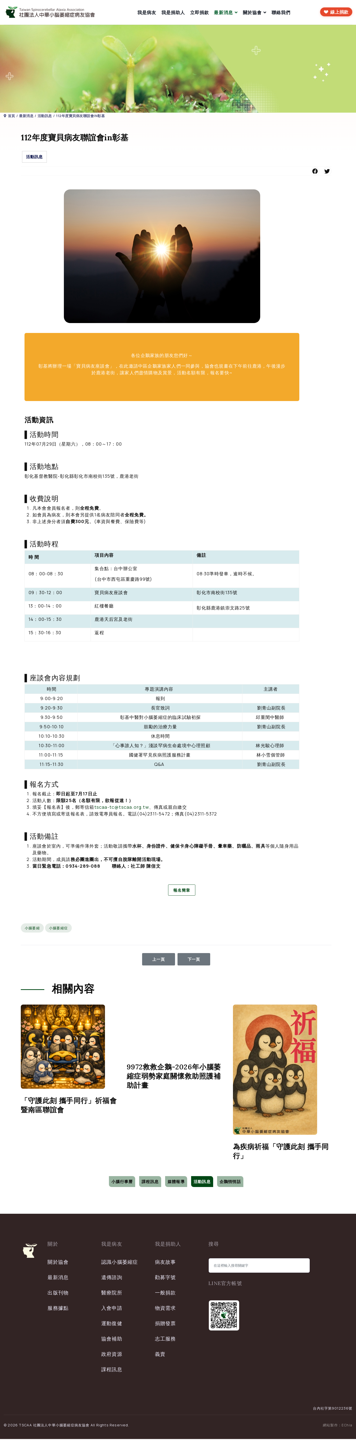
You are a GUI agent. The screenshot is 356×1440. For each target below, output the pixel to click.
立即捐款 (199, 12)
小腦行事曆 (122, 1182)
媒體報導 (176, 1182)
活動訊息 (34, 156)
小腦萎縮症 (58, 929)
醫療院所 (111, 1293)
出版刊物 (58, 1293)
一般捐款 (165, 1293)
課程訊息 (150, 1182)
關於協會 (252, 12)
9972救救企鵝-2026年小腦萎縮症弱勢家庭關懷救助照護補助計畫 (174, 1077)
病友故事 (165, 1263)
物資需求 (165, 1309)
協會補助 (111, 1340)
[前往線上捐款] (336, 11)
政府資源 (111, 1355)
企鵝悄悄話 (230, 1182)
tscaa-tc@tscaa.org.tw (121, 807)
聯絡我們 (281, 12)
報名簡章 (181, 890)
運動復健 (111, 1324)
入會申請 (111, 1309)
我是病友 (146, 12)
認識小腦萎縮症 (119, 1263)
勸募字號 (165, 1278)
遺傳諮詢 (111, 1278)
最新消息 (223, 12)
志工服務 (165, 1340)
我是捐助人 (173, 12)
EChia (347, 1426)
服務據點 (58, 1309)
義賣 (160, 1355)
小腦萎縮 (32, 929)
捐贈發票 (165, 1324)
